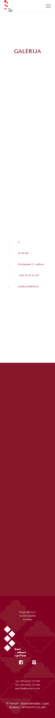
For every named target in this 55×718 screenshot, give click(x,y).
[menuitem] (47, 6)
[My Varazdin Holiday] (23, 6)
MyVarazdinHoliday (30, 703)
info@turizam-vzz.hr (30, 688)
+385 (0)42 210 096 (30, 681)
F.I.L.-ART (41, 706)
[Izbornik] (47, 6)
